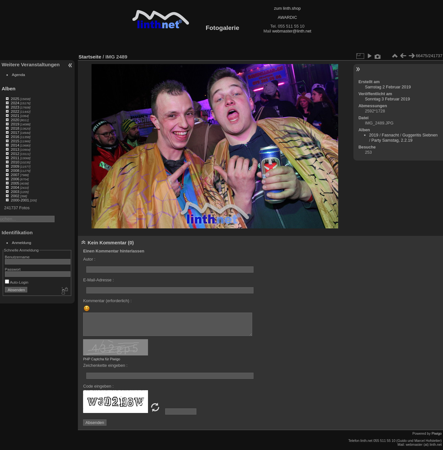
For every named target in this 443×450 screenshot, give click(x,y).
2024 (15, 103)
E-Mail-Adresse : (98, 279)
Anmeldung (21, 242)
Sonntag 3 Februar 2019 (387, 98)
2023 (15, 107)
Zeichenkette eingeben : (105, 365)
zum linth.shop (287, 8)
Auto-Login (17, 282)
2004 (15, 187)
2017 (15, 132)
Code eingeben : (98, 386)
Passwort (12, 269)
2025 (15, 98)
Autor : (89, 259)
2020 (15, 120)
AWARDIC (287, 17)
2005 (15, 183)
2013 (15, 149)
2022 (15, 111)
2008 (15, 170)
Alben (9, 88)
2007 (15, 175)
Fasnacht (390, 135)
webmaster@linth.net (291, 31)
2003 (15, 191)
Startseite (90, 56)
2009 (15, 166)
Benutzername (17, 257)
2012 (15, 153)
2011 (15, 158)
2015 (15, 141)
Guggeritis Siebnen (420, 135)
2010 (15, 162)
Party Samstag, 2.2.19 (391, 140)
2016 (15, 137)
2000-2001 (20, 200)
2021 (15, 115)
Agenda (18, 74)
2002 (15, 196)
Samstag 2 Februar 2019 (388, 86)
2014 (15, 145)
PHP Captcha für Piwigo (101, 359)
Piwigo (437, 433)
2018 (15, 128)
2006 (15, 179)
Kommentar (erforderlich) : (107, 300)
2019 (15, 124)
